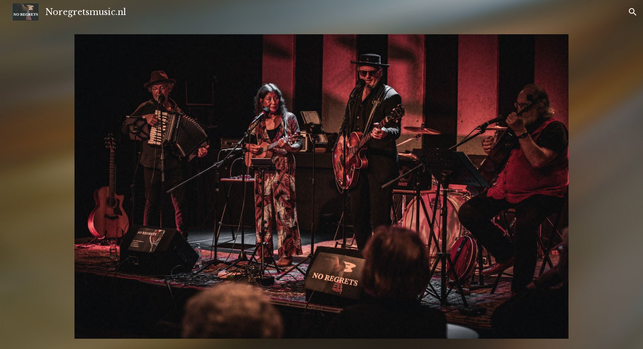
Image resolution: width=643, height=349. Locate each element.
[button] (632, 12)
